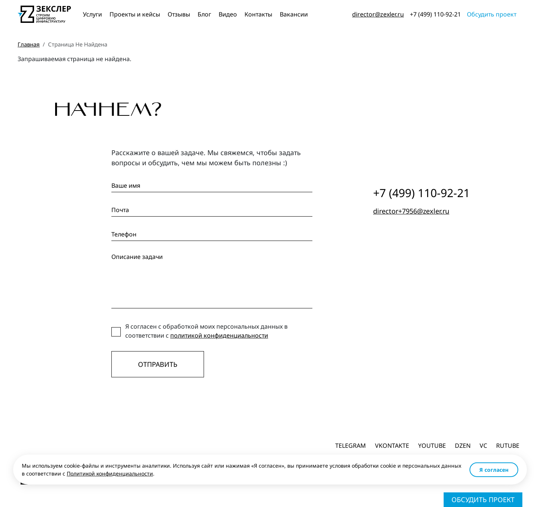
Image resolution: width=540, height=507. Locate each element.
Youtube (432, 445)
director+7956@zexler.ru (411, 210)
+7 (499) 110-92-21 (435, 14)
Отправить (157, 364)
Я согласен (493, 469)
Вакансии (294, 14)
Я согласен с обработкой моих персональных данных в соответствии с (206, 330)
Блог (204, 14)
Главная (29, 44)
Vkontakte (392, 445)
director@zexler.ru (378, 14)
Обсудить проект (491, 14)
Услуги (92, 14)
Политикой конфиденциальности (110, 473)
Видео (228, 14)
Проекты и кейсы (135, 14)
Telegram (350, 445)
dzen (463, 445)
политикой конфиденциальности (219, 335)
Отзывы (179, 14)
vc (483, 445)
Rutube (507, 445)
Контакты (258, 14)
